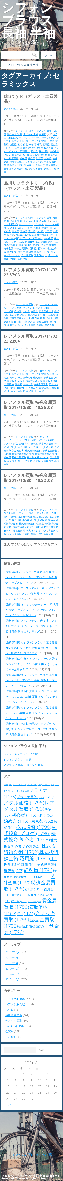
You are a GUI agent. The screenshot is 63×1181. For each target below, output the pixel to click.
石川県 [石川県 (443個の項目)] (33, 889)
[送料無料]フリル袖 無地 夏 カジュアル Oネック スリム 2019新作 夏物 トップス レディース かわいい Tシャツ (31, 696)
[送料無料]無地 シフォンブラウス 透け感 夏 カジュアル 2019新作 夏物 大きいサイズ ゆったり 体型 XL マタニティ (31, 647)
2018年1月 (11, 963)
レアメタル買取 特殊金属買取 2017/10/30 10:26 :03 (30, 404)
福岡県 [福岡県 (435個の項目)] (36, 895)
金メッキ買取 (11, 108)
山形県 (15, 148)
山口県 (7, 148)
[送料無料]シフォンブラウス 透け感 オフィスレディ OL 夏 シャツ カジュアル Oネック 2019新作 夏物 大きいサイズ (31, 626)
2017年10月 (12, 979)
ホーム (48, 55)
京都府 (36, 228)
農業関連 (19, 168)
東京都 (27, 234)
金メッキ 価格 (30, 134)
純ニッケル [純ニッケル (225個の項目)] (34, 901)
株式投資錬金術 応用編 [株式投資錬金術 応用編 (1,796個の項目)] (31, 855)
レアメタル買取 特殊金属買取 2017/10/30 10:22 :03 (30, 477)
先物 (21, 443)
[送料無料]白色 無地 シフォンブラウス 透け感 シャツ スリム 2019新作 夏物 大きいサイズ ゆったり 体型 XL (31, 664)
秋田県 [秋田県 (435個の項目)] (19, 901)
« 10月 (8, 1105)
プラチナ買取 (30, 440)
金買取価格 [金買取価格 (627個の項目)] (31, 926)
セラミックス (48, 137)
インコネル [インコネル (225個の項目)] (20, 784)
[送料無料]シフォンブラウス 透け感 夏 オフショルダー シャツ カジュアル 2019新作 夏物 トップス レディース (31, 577)
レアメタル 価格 (24, 130)
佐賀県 (13, 144)
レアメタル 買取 (42, 130)
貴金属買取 (52, 165)
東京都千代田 (25, 377)
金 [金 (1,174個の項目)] (26, 913)
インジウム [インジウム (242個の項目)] (34, 784)
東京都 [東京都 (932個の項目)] (42, 821)
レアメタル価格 (20, 141)
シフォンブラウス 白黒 (17, 759)
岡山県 (34, 151)
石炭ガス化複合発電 (14, 530)
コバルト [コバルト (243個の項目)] (48, 784)
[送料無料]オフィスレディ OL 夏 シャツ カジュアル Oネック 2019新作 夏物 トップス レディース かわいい (32, 593)
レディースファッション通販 (21, 754)
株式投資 (43, 151)
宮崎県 (46, 144)
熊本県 (47, 158)
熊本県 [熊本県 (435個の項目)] (42, 877)
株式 (35, 516)
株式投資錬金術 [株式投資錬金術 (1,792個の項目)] (30, 848)
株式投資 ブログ (18, 314)
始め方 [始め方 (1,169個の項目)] (17, 821)
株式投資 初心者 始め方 (42, 520)
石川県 (28, 161)
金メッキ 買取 (35, 765)
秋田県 (19, 165)
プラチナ (39, 224)
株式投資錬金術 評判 (46, 453)
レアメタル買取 (38, 141)
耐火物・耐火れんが (34, 165)
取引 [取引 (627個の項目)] (46, 815)
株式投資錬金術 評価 (23, 453)
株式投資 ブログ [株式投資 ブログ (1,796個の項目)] (30, 830)
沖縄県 (31, 158)
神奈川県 (38, 161)
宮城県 (37, 144)
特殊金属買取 (17, 161)
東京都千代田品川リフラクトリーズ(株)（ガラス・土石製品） (31, 236)
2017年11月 (12, 974)
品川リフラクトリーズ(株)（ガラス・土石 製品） (29, 185)
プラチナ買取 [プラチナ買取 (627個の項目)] (31, 797)
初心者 (21, 144)
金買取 (47, 168)
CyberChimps (39, 1178)
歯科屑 (23, 158)
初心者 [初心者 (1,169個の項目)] (25, 815)
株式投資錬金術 (38, 154)
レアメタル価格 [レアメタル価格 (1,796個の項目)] (30, 799)
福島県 (10, 165)
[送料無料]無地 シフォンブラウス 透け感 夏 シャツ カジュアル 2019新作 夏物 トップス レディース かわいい (31, 680)
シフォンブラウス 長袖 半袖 (28, 20)
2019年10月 (12, 952)
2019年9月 (11, 958)
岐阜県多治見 (46, 311)
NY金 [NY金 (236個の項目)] (8, 784)
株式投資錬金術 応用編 (22, 318)
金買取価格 (47, 460)
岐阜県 (31, 148)
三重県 (50, 141)
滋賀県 (39, 158)
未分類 (9, 1010)
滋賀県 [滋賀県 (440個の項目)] (25, 877)
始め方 (29, 144)
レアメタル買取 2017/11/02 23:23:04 (32, 338)
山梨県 (23, 148)
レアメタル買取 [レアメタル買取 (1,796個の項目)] (29, 805)
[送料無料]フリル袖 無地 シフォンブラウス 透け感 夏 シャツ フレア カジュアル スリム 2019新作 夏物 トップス (31, 729)
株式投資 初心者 (20, 154)
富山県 (54, 144)
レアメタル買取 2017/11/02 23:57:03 (32, 272)
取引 (27, 443)
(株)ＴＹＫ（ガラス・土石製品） (31, 98)
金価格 (42, 134)
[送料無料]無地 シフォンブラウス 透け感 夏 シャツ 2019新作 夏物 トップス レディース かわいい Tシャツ (31, 713)
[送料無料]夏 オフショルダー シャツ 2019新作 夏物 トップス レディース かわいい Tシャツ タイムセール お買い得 (32, 610)
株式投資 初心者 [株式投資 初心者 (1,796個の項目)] (30, 836)
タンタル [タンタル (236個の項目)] (23, 791)
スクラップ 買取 (13, 765)
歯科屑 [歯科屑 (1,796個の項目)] (39, 870)
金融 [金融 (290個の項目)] (34, 920)
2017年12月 (12, 968)
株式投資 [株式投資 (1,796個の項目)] (33, 827)
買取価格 (8, 168)
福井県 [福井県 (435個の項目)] (19, 895)
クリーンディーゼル (29, 137)
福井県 (47, 161)
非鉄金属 (22, 258)
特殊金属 (8, 248)
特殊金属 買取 (14, 134)
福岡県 (29, 252)
